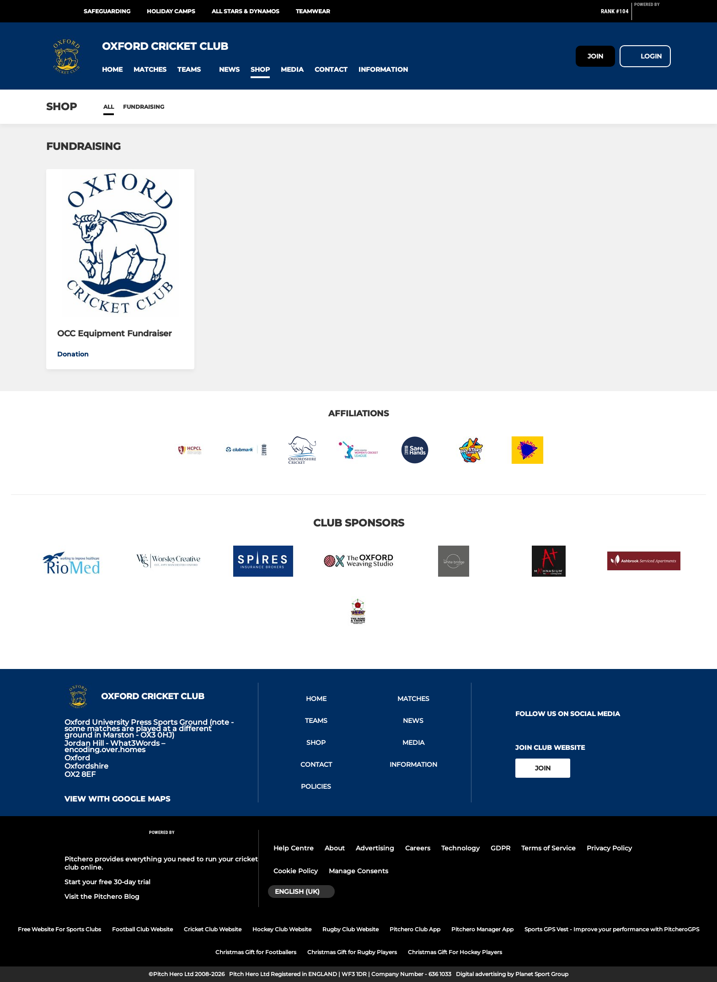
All (108, 106)
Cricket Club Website (212, 929)
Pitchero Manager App (482, 929)
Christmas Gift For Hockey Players (455, 952)
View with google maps (117, 799)
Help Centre (293, 848)
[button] (112, 70)
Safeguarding (107, 11)
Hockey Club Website (281, 929)
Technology (460, 848)
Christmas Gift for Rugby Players (352, 952)
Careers (417, 848)
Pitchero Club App (415, 929)
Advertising (375, 848)
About (335, 848)
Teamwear (313, 11)
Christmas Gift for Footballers (255, 952)
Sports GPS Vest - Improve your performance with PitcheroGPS (611, 929)
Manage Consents (358, 871)
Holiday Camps (171, 11)
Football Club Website (142, 929)
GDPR (500, 848)
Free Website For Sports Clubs (59, 929)
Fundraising (143, 106)
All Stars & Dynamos (245, 11)
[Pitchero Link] (652, 15)
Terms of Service (548, 848)
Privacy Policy (609, 848)
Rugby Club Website (350, 929)
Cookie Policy (295, 871)
